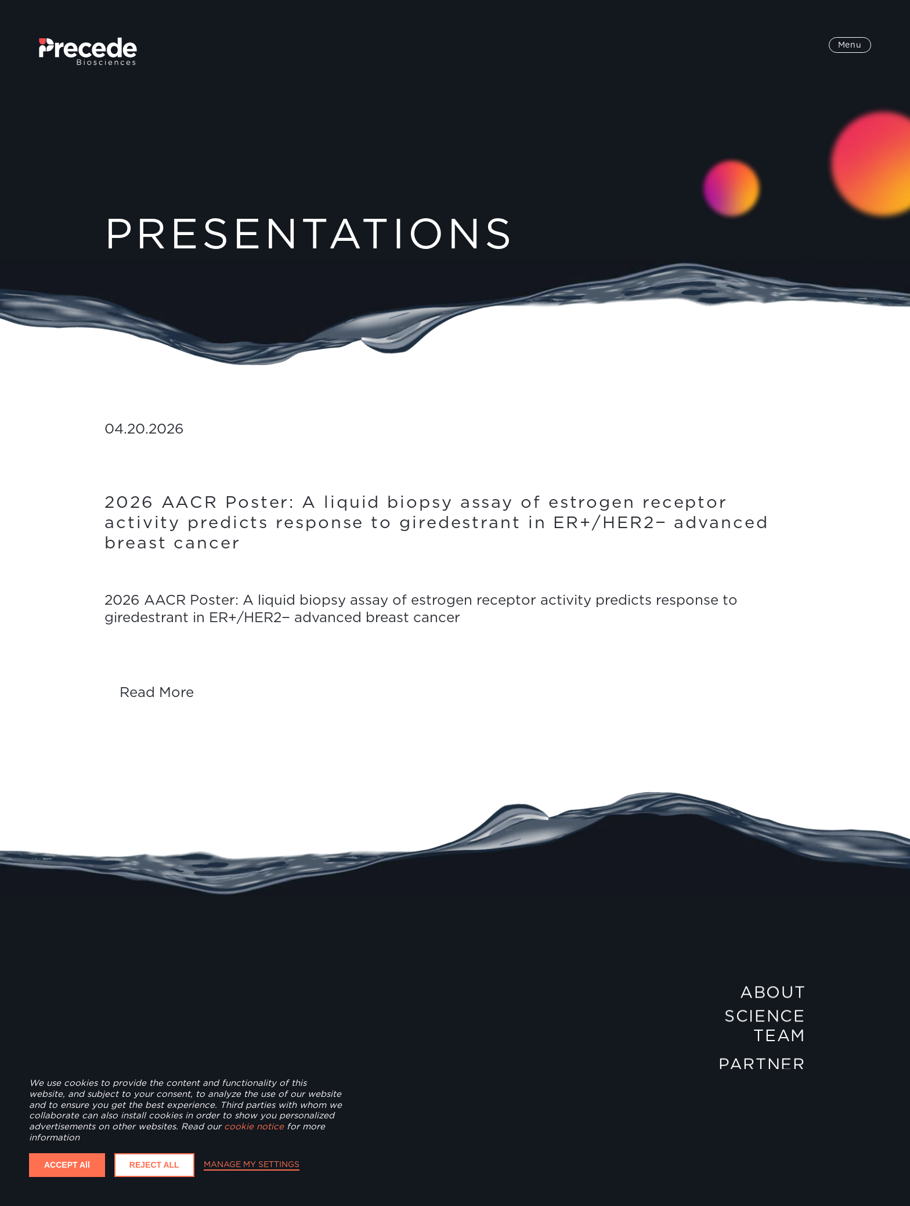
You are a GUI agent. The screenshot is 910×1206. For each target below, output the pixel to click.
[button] (850, 45)
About (773, 993)
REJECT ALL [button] (154, 1164)
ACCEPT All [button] (67, 1164)
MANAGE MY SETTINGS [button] (251, 1164)
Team (779, 1035)
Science (765, 1020)
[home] (88, 51)
